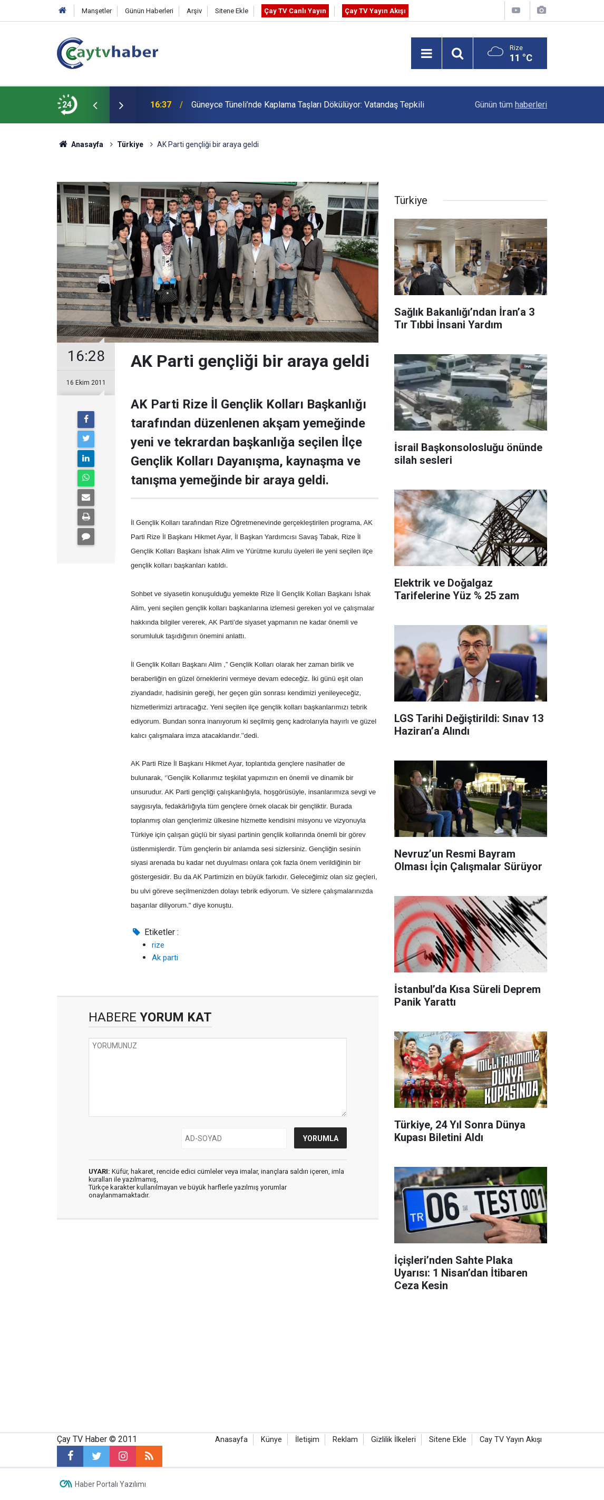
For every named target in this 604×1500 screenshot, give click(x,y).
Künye (271, 1439)
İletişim (307, 1439)
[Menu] (426, 54)
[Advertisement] (217, 1327)
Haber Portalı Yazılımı (110, 1484)
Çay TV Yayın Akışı (375, 11)
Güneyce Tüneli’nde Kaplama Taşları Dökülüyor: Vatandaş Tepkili (307, 105)
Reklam (345, 1439)
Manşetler (97, 11)
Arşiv (194, 11)
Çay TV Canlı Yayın (295, 11)
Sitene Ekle (231, 11)
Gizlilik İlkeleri (393, 1439)
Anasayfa (231, 1439)
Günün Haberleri (149, 11)
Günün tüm (511, 105)
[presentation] (95, 105)
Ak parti (165, 957)
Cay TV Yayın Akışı (511, 1439)
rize (158, 945)
